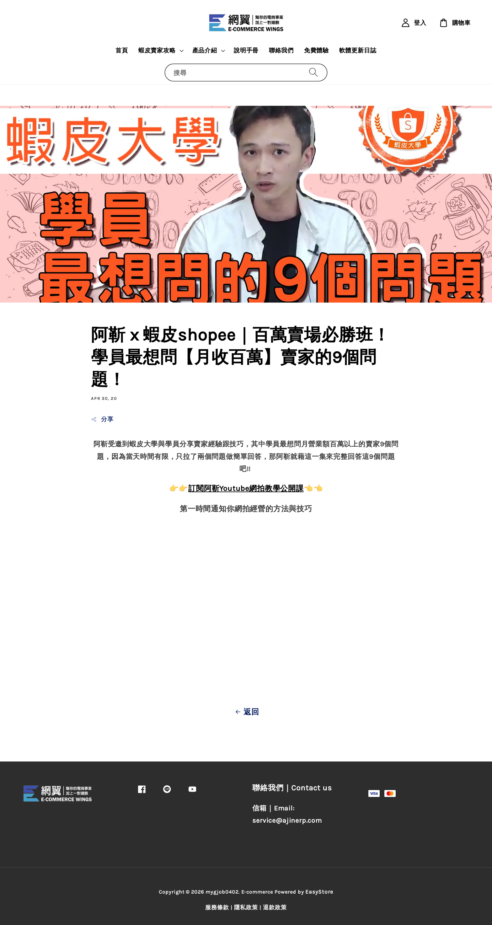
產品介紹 (204, 50)
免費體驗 (316, 50)
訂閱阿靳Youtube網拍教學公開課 (246, 488)
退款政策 (275, 907)
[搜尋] (313, 72)
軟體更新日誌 (358, 50)
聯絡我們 (281, 50)
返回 (246, 712)
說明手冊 (246, 50)
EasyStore (319, 892)
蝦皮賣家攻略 (157, 50)
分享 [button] (102, 419)
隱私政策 (246, 907)
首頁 (121, 50)
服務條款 (217, 907)
